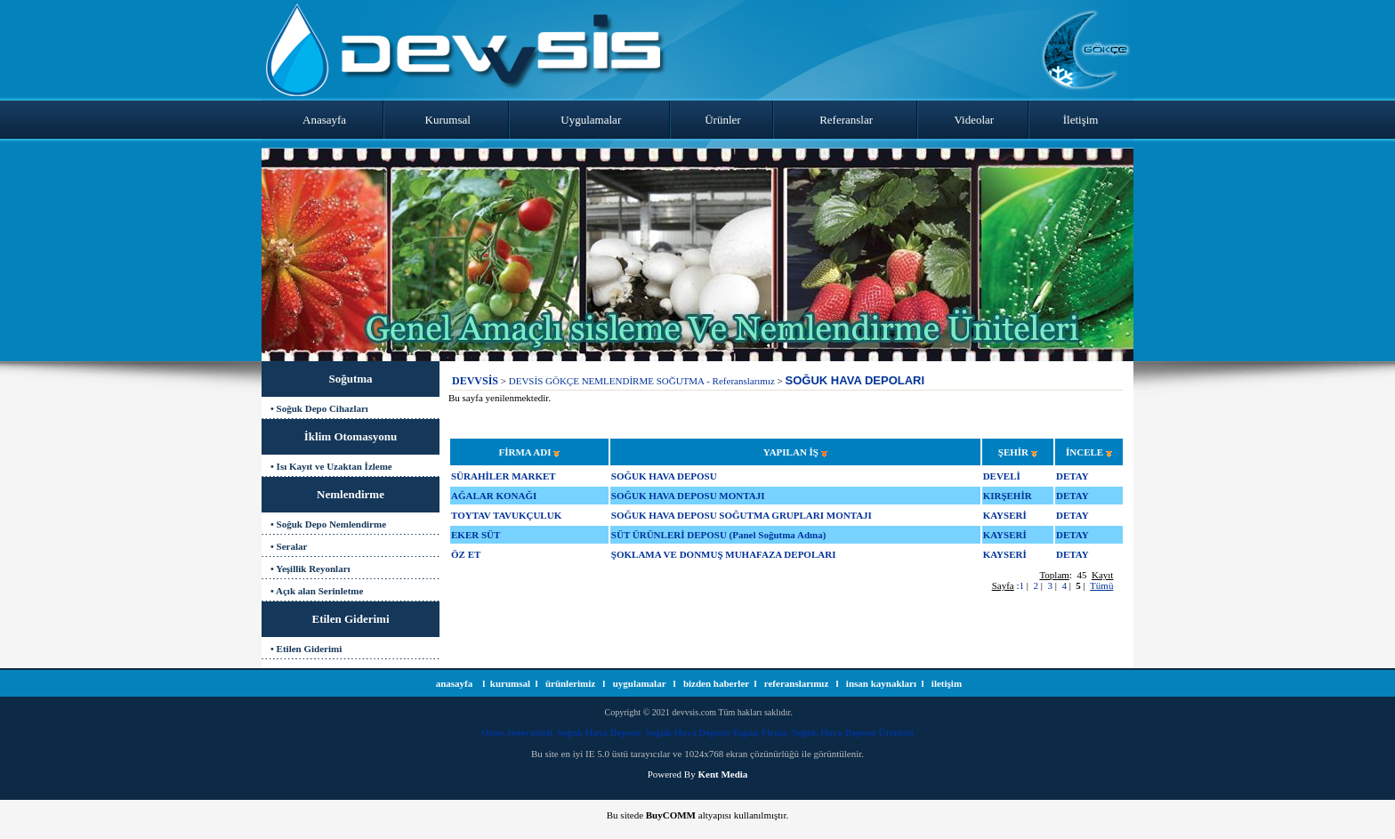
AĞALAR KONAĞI (493, 495)
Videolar (975, 119)
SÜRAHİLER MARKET (503, 476)
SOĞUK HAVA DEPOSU (664, 476)
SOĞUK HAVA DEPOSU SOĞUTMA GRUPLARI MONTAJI (741, 515)
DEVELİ (1001, 476)
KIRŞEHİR (1007, 495)
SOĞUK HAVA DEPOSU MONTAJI (688, 495)
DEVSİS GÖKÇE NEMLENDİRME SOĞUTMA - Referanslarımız (642, 380)
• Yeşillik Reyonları (310, 568)
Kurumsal (448, 119)
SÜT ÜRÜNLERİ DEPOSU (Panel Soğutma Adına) (719, 534)
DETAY (1072, 476)
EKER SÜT (475, 534)
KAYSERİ (1005, 515)
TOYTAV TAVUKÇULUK (506, 515)
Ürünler (722, 119)
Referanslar (846, 119)
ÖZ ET (465, 554)
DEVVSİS (475, 381)
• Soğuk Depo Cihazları (319, 408)
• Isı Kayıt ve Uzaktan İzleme (331, 466)
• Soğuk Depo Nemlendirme (328, 524)
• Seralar (288, 546)
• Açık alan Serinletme (316, 590)
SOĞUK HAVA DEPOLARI (855, 380)
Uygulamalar (590, 119)
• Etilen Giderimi (306, 648)
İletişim (1081, 119)
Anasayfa (324, 119)
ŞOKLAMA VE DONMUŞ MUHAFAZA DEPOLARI (723, 554)
